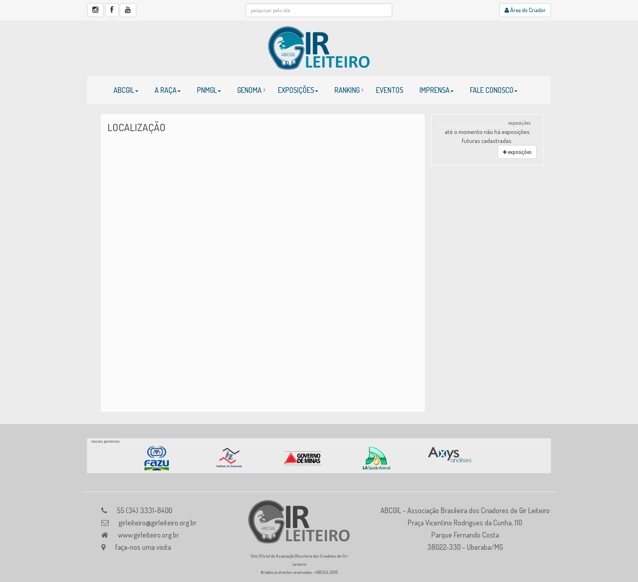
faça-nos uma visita (143, 546)
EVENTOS (389, 90)
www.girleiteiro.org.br (148, 534)
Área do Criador (525, 10)
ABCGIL (126, 90)
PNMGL (209, 90)
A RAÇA (168, 90)
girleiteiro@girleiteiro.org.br (157, 522)
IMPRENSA (437, 90)
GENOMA (249, 90)
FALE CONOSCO (494, 90)
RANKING (347, 90)
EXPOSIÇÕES (298, 90)
